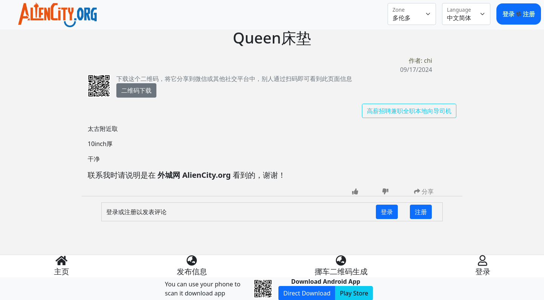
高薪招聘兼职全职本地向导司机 (409, 111)
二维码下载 (136, 90)
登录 (509, 14)
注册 (529, 14)
